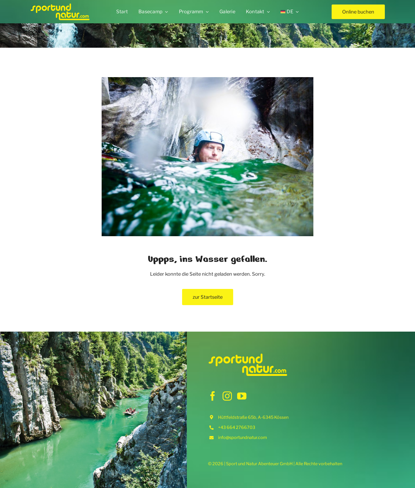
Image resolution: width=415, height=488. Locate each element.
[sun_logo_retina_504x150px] (60, 5)
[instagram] (227, 396)
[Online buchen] (358, 12)
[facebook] (212, 396)
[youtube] (241, 396)
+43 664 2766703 (236, 427)
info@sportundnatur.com (242, 437)
